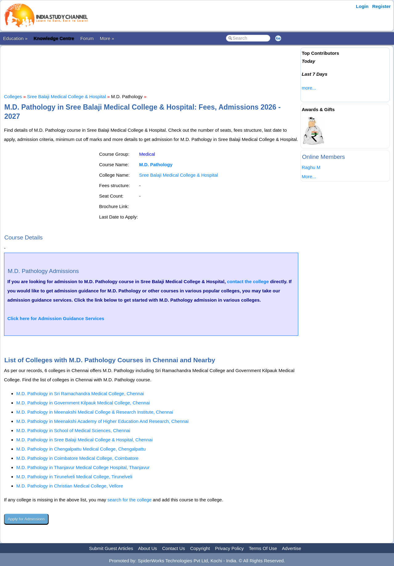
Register (381, 6)
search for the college (129, 499)
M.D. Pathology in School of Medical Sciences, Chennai (73, 430)
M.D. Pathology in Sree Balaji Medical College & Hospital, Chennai (84, 439)
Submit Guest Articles (111, 548)
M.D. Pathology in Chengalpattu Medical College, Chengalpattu (81, 449)
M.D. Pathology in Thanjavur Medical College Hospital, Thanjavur (83, 467)
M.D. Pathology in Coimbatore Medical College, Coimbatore (77, 458)
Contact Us (173, 548)
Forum (87, 38)
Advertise (291, 548)
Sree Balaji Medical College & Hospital (66, 96)
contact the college (248, 281)
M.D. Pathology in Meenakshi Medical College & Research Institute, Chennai (94, 412)
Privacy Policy (229, 548)
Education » (15, 38)
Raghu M (311, 167)
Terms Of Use (263, 548)
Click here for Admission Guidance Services (55, 318)
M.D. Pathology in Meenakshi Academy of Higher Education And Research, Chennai (102, 421)
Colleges (13, 96)
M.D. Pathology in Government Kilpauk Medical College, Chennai (83, 402)
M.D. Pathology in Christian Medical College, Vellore (69, 485)
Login (362, 6)
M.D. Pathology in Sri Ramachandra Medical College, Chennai (80, 393)
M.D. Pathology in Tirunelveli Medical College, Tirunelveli (74, 476)
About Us (147, 548)
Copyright (200, 548)
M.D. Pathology (155, 164)
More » (107, 38)
